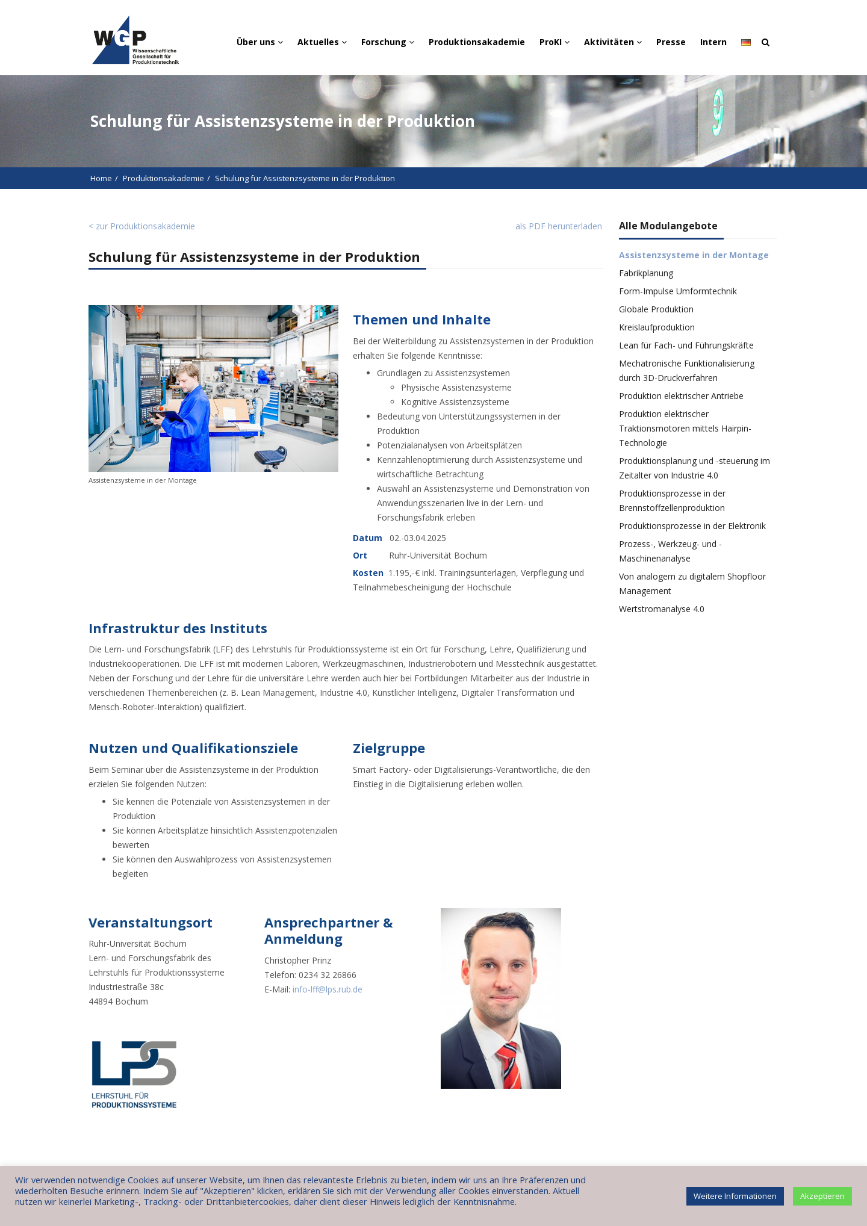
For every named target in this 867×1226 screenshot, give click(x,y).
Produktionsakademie (477, 42)
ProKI (554, 42)
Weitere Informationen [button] (735, 1195)
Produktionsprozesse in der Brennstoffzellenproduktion (672, 500)
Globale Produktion (656, 309)
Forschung (387, 42)
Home (101, 178)
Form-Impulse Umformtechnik (678, 291)
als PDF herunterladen (558, 226)
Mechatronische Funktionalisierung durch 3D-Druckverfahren (686, 370)
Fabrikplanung (646, 273)
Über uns (260, 42)
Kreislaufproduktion (657, 327)
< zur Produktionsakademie (142, 226)
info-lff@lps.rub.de (327, 989)
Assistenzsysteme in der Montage (694, 255)
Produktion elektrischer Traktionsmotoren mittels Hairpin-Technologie (685, 428)
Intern (713, 42)
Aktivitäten (613, 42)
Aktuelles (322, 42)
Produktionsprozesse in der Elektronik (692, 525)
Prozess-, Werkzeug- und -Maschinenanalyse (670, 551)
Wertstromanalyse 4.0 (661, 609)
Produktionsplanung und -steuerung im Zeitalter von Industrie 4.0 (694, 468)
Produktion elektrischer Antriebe (681, 395)
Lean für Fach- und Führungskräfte (686, 345)
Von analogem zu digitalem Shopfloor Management (692, 583)
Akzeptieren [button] (822, 1195)
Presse (671, 42)
